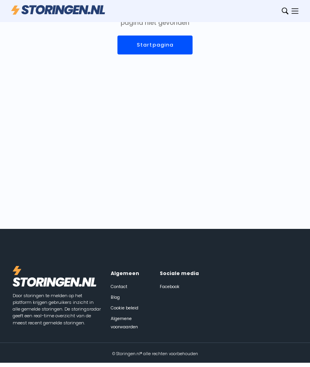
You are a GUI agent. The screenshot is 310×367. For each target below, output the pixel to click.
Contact (119, 287)
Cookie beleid (124, 308)
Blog (115, 297)
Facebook (170, 287)
